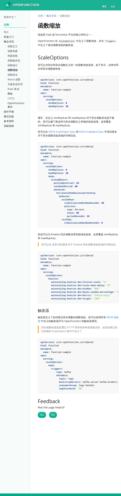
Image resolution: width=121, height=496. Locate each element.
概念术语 (51, 16)
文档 (40, 16)
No (53, 415)
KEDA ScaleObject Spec (62, 131)
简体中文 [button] (9, 17)
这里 (54, 244)
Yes (42, 415)
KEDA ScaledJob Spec (91, 131)
